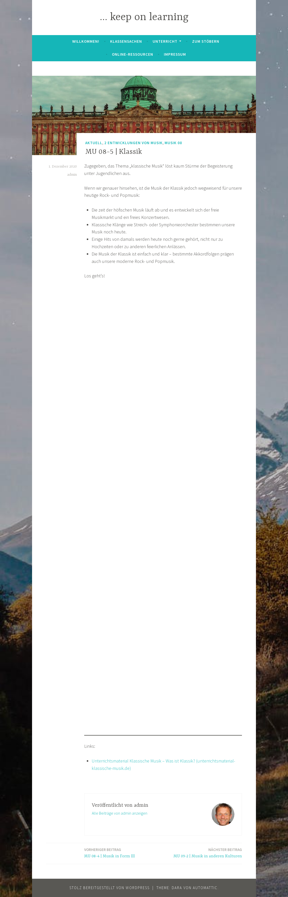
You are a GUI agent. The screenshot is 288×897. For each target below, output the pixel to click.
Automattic (205, 887)
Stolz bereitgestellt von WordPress (109, 887)
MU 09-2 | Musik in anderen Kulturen (208, 853)
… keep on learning (144, 17)
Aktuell (93, 142)
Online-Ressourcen (132, 54)
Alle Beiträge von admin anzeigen (119, 813)
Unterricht (165, 41)
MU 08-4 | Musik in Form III (109, 853)
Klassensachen (126, 41)
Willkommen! (85, 41)
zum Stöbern (205, 41)
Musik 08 (173, 142)
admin (72, 175)
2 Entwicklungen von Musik (133, 142)
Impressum (175, 54)
